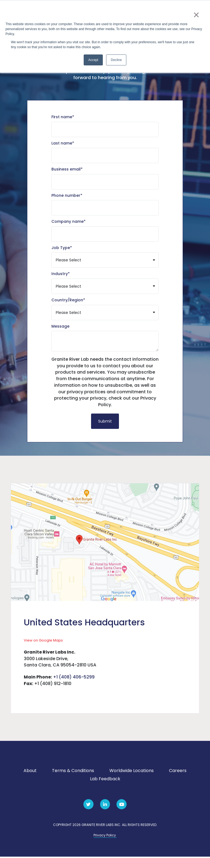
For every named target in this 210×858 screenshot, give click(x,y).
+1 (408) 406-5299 (74, 678)
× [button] (196, 15)
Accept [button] (93, 60)
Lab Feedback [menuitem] (105, 780)
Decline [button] (116, 60)
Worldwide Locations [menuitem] (131, 772)
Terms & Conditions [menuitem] (73, 772)
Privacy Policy (105, 836)
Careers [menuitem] (177, 772)
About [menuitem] (30, 772)
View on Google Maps (43, 641)
